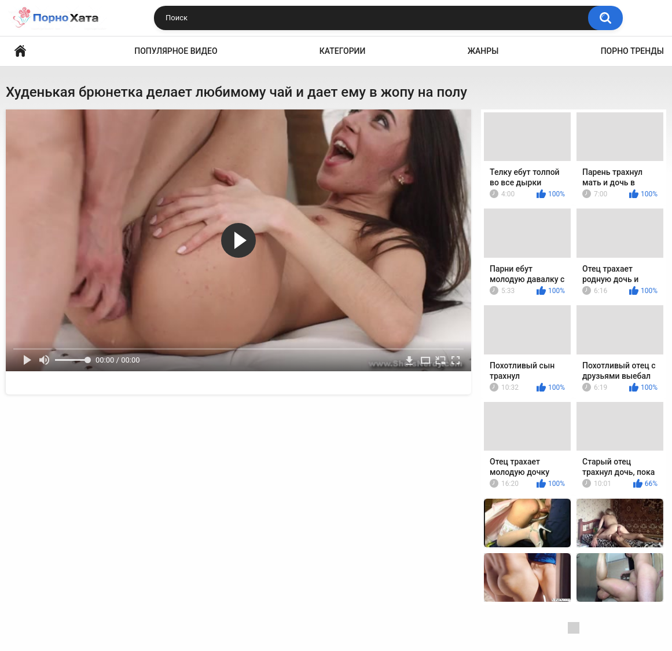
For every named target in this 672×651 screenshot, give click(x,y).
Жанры (483, 51)
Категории (343, 51)
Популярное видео (175, 51)
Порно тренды (632, 51)
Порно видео (20, 51)
